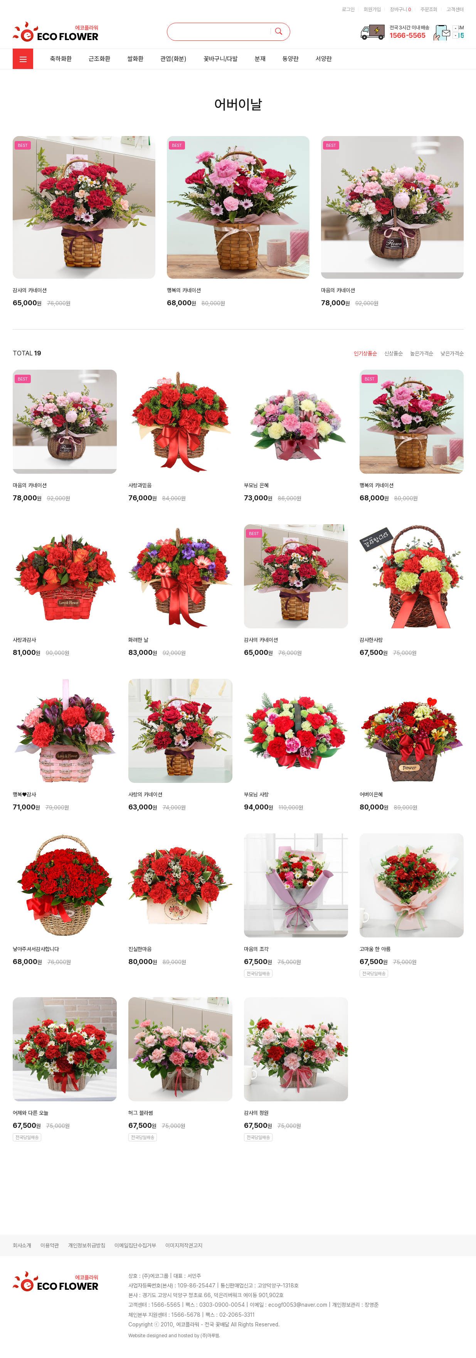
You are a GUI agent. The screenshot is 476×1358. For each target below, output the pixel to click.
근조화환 (99, 58)
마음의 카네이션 (338, 290)
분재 (260, 58)
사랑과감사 (24, 640)
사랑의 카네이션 (145, 794)
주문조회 (428, 9)
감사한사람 (371, 640)
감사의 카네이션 (30, 290)
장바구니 (400, 9)
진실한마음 (139, 949)
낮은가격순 (452, 353)
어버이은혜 (371, 794)
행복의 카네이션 (184, 290)
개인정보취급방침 (86, 1245)
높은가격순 (421, 353)
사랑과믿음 (139, 485)
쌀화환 (135, 58)
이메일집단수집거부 (135, 1245)
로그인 (348, 9)
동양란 (291, 58)
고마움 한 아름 (375, 949)
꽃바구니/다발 (221, 58)
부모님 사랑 (256, 794)
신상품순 (393, 353)
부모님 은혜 (256, 485)
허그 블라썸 (140, 1113)
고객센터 (455, 9)
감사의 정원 (256, 1113)
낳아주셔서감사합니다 (36, 949)
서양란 (324, 58)
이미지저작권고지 (183, 1245)
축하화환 (61, 58)
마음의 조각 (256, 949)
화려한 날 (138, 640)
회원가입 (372, 9)
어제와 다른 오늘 (30, 1113)
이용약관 (49, 1245)
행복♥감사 (24, 794)
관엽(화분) (173, 58)
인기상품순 (365, 353)
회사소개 (22, 1245)
